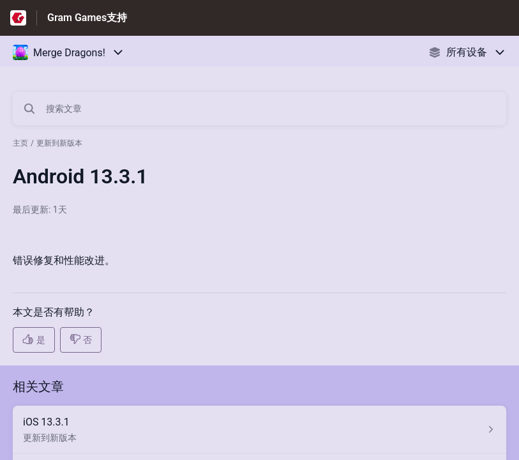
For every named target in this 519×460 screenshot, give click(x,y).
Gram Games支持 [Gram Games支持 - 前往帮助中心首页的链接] (87, 18)
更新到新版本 (59, 143)
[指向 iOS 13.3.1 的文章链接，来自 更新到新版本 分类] (259, 430)
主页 (20, 143)
